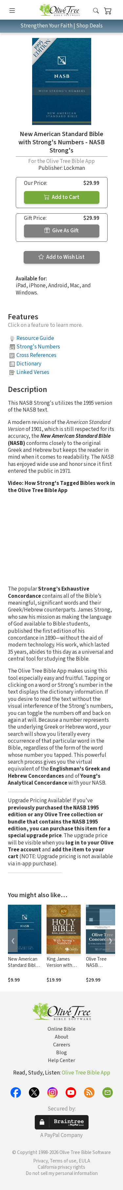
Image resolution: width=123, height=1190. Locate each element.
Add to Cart (61, 197)
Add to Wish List (61, 257)
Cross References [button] (36, 355)
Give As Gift (61, 231)
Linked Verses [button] (32, 372)
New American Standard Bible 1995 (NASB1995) (23, 968)
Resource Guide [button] (35, 338)
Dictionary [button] (28, 364)
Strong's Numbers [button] (38, 347)
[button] (96, 11)
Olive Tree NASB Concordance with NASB (99, 968)
